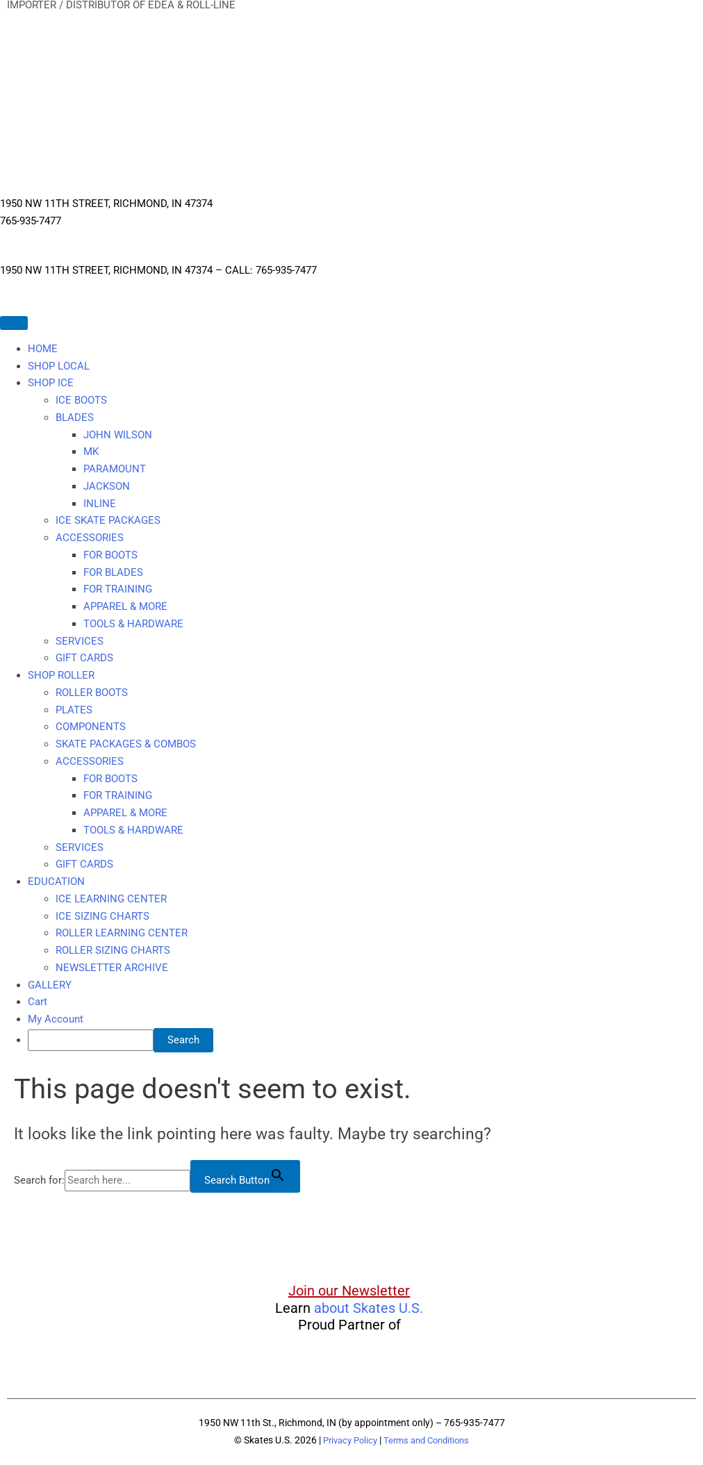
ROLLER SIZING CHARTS (113, 950)
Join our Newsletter (349, 1290)
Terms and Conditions (429, 1440)
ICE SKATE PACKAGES (108, 520)
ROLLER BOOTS (92, 692)
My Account (55, 1019)
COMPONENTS (91, 726)
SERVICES (80, 641)
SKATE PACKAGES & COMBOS (126, 744)
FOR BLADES (113, 572)
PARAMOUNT (114, 469)
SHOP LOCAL (59, 366)
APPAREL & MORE (125, 606)
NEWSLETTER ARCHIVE (112, 967)
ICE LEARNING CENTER (111, 899)
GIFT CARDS (84, 658)
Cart (37, 1001)
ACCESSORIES (90, 537)
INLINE (99, 503)
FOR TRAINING (117, 589)
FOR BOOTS (110, 555)
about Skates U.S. (368, 1308)
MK (91, 451)
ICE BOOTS (81, 400)
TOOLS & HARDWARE (133, 624)
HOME (43, 348)
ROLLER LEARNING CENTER (122, 933)
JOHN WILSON (117, 435)
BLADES (75, 417)
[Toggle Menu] (14, 323)
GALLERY (50, 985)
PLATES (74, 710)
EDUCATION (56, 881)
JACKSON (106, 486)
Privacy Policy (346, 1440)
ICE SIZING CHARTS (102, 916)
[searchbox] (91, 1040)
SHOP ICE (51, 382)
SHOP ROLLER (61, 675)
